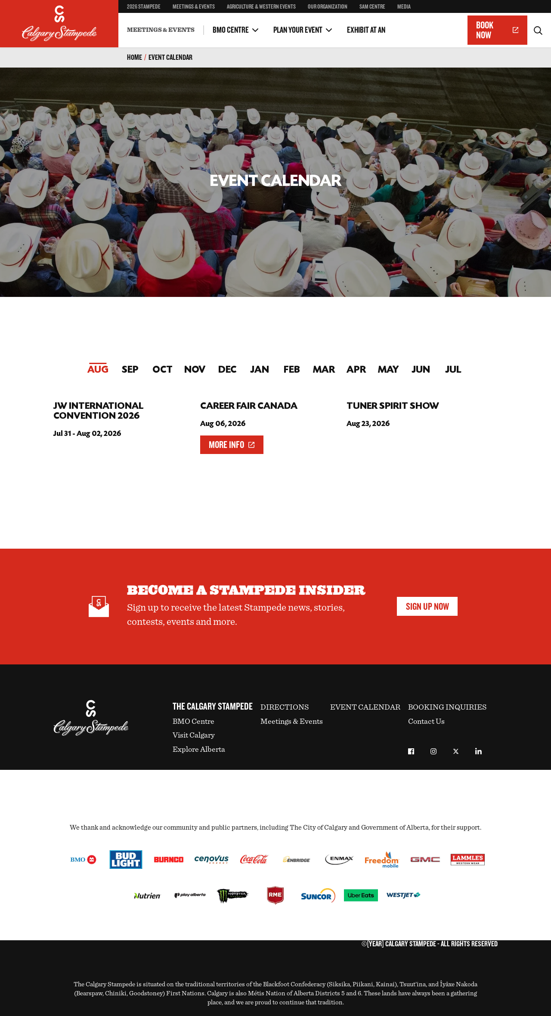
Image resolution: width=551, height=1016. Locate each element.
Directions (284, 707)
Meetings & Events (194, 6)
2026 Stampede (144, 6)
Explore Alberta (199, 750)
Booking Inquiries (447, 707)
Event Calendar (170, 57)
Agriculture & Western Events (261, 6)
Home (134, 57)
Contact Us (426, 722)
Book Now (497, 30)
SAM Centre (372, 6)
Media (404, 6)
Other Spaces (144, 23)
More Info (231, 444)
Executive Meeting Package (163, 23)
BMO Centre (231, 30)
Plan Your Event (297, 30)
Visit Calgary (194, 735)
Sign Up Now (427, 606)
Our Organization (327, 6)
